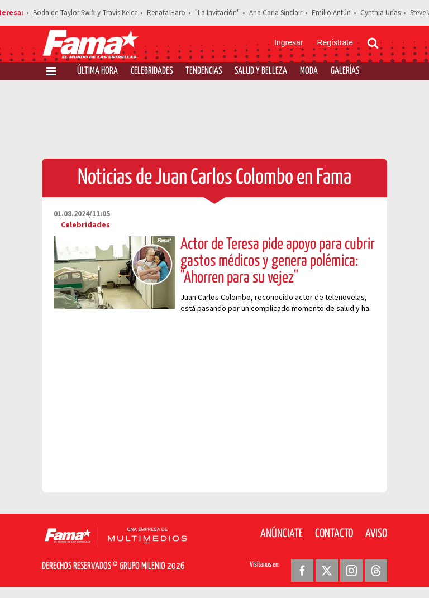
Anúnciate (281, 533)
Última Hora (97, 71)
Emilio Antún (331, 13)
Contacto (334, 533)
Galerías (345, 71)
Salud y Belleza (261, 71)
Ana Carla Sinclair (275, 13)
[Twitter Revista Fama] (327, 570)
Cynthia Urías (380, 13)
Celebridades (152, 71)
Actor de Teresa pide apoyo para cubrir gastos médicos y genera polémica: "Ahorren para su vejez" (277, 261)
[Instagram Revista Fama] (351, 570)
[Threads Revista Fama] (376, 570)
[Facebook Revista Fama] (302, 570)
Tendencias (203, 71)
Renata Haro (166, 13)
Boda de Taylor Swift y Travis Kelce (85, 13)
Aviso (376, 533)
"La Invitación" (217, 13)
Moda (309, 71)
